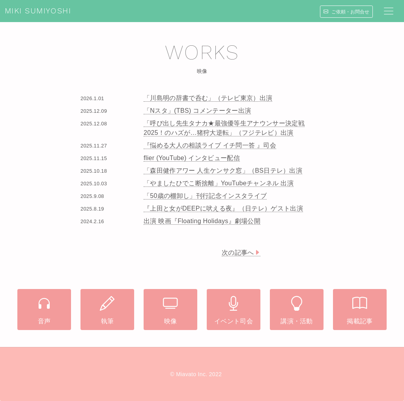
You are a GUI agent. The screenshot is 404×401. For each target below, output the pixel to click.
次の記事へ (241, 252)
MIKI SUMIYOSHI (38, 11)
